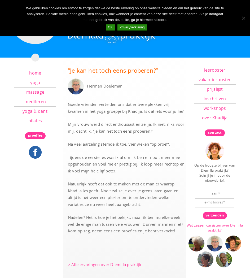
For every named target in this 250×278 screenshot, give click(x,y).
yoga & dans (35, 111)
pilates (35, 121)
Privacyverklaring (132, 27)
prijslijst (215, 89)
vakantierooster (215, 79)
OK (110, 27)
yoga (35, 82)
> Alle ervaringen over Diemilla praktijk (104, 264)
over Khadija (214, 118)
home (35, 73)
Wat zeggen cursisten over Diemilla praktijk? (215, 228)
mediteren (35, 102)
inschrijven (215, 99)
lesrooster (214, 70)
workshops (215, 108)
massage (35, 92)
